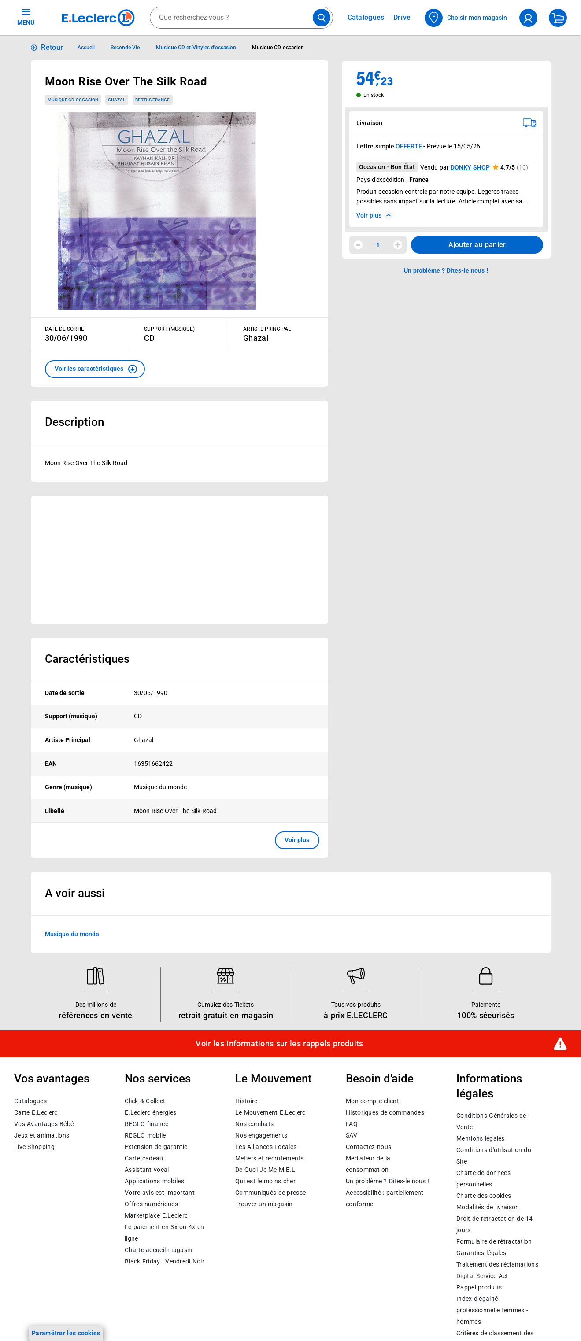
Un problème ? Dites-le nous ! (387, 1181)
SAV (351, 1135)
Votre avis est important (160, 1192)
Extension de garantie (156, 1146)
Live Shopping (34, 1146)
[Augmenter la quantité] (397, 244)
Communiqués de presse (270, 1192)
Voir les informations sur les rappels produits (279, 1044)
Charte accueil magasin (158, 1249)
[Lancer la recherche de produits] (321, 17)
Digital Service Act (482, 1276)
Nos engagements (261, 1135)
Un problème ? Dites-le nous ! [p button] (446, 270)
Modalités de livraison (487, 1207)
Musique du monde (72, 933)
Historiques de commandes (385, 1112)
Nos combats (254, 1123)
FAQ (352, 1123)
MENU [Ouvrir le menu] (25, 16)
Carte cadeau (144, 1158)
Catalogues (30, 1101)
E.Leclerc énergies (150, 1112)
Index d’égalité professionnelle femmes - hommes (492, 1311)
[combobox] (241, 18)
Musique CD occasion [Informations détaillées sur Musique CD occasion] (278, 47)
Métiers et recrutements (269, 1158)
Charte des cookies (483, 1196)
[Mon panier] (558, 18)
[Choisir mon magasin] (466, 18)
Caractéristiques (87, 659)
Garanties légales (481, 1253)
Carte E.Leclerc (35, 1112)
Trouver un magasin (263, 1204)
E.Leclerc (156, 1215)
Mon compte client (372, 1101)
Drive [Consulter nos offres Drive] (402, 17)
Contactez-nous (368, 1146)
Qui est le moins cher (265, 1181)
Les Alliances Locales (265, 1146)
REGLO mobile (145, 1135)
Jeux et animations (41, 1135)
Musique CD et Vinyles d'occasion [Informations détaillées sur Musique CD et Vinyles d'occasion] (196, 47)
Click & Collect (145, 1101)
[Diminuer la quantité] (358, 244)
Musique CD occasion (73, 99)
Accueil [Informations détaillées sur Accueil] (86, 47)
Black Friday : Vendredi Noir (164, 1261)
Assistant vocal (147, 1169)
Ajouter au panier (477, 244)
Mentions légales (480, 1138)
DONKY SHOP (470, 167)
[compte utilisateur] (528, 18)
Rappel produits (479, 1287)
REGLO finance (146, 1123)
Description (74, 422)
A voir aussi (75, 893)
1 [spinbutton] (378, 244)
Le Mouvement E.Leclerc (270, 1112)
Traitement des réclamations (497, 1264)
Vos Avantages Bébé (44, 1123)
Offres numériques (151, 1204)
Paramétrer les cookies (66, 1333)
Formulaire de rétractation (494, 1241)
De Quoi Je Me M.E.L (265, 1169)
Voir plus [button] (297, 839)
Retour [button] (52, 47)
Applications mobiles (154, 1181)
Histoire (246, 1101)
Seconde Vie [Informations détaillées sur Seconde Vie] (125, 47)
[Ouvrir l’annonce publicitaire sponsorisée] (179, 560)
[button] (95, 369)
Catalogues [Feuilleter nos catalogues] (366, 17)
